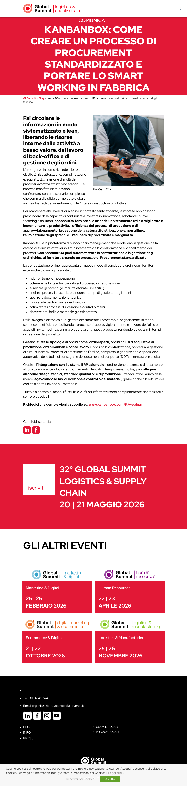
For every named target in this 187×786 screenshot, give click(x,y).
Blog (41, 98)
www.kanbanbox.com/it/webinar (115, 404)
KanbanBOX (102, 189)
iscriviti (36, 487)
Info (27, 732)
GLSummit (29, 98)
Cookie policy (107, 727)
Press (28, 738)
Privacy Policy (107, 732)
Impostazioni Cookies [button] (80, 779)
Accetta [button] (110, 779)
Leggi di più (115, 773)
